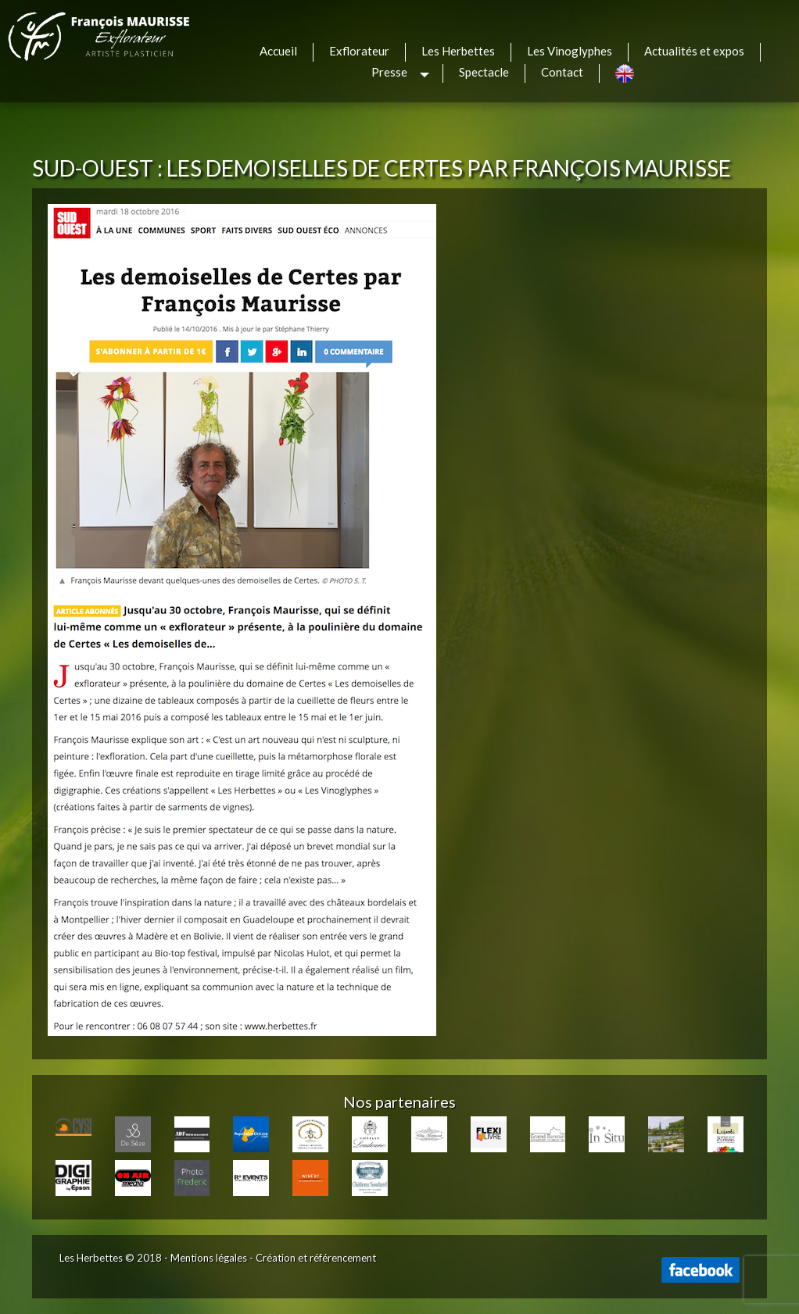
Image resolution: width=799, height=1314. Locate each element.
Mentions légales (208, 1258)
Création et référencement (316, 1258)
